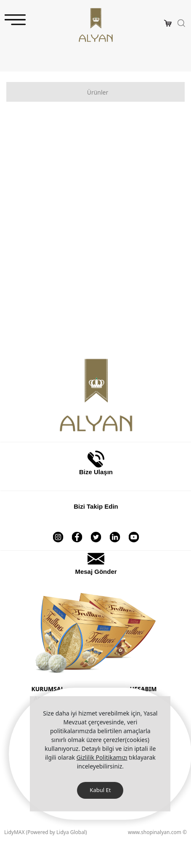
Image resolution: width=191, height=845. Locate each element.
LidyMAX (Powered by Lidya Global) (45, 832)
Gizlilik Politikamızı (102, 757)
